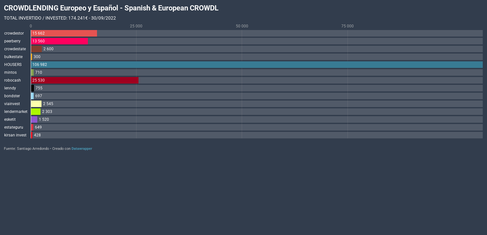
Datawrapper (82, 149)
